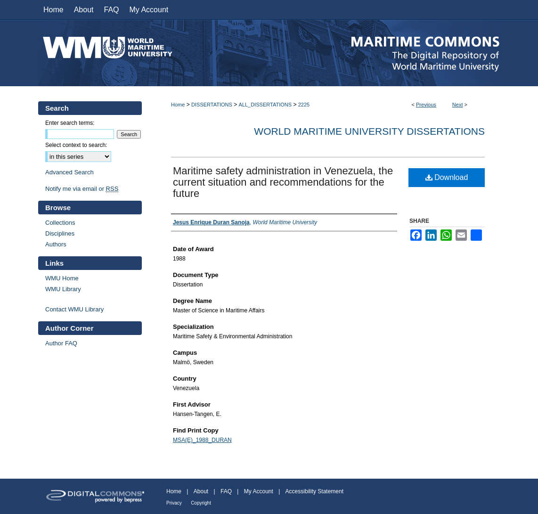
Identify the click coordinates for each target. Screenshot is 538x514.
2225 (304, 104)
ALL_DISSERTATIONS (265, 104)
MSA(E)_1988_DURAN (202, 440)
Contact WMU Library (74, 309)
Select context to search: (76, 145)
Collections (60, 222)
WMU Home (62, 278)
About (201, 491)
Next (457, 104)
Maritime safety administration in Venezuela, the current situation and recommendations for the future (283, 182)
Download (446, 177)
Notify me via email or (81, 188)
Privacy (174, 503)
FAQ (226, 491)
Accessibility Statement (314, 491)
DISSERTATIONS (211, 104)
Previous (426, 104)
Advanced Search (69, 172)
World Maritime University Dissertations (369, 131)
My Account (258, 491)
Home (178, 104)
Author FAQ (61, 343)
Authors (55, 244)
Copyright (201, 503)
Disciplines (59, 233)
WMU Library (63, 289)
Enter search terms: (70, 123)
